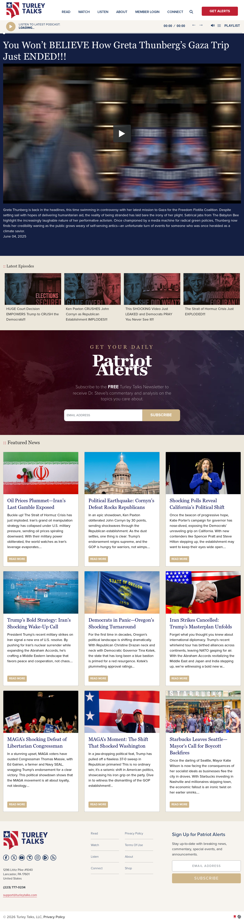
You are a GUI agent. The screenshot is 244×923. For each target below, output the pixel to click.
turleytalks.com (27, 10)
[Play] (11, 26)
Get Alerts (220, 11)
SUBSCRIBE (206, 878)
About (121, 11)
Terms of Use (134, 845)
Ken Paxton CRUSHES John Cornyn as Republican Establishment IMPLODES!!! (87, 314)
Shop (128, 868)
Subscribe (161, 415)
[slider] (122, 33)
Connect (175, 11)
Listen (103, 11)
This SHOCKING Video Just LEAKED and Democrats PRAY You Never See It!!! (148, 314)
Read (66, 11)
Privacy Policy (134, 833)
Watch (84, 11)
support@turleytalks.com (20, 895)
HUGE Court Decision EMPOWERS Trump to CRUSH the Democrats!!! (32, 314)
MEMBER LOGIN (147, 11)
